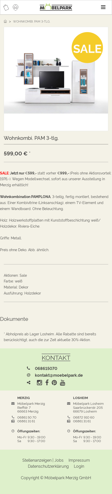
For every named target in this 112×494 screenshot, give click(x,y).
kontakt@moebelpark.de (59, 375)
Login (79, 466)
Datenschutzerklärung (48, 466)
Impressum (79, 460)
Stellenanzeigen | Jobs (43, 460)
